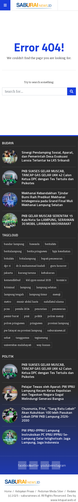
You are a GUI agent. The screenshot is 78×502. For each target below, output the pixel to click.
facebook (22, 465)
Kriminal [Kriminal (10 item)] (9, 287)
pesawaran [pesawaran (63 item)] (59, 309)
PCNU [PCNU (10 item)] (7, 309)
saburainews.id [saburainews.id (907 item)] (56, 330)
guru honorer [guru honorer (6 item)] (58, 266)
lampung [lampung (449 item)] (25, 287)
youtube (45, 465)
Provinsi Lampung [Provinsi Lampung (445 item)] (58, 323)
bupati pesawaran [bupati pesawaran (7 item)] (51, 258)
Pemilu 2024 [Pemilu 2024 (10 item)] (22, 309)
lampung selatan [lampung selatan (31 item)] (46, 287)
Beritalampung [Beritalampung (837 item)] (13, 251)
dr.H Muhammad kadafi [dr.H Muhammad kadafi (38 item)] (30, 266)
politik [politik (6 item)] (38, 316)
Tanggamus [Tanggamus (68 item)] (22, 338)
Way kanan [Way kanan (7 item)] (43, 345)
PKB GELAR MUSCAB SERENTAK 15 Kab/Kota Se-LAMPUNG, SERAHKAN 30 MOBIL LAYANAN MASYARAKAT (48, 219)
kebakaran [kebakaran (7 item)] (47, 273)
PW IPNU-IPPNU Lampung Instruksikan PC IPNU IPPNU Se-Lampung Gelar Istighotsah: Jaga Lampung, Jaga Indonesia (46, 436)
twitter (33, 465)
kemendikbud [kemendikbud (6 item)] (12, 280)
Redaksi (71, 491)
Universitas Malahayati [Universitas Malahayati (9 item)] (17, 345)
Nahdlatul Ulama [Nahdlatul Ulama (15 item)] (54, 301)
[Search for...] (34, 91)
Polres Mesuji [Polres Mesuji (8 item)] (55, 316)
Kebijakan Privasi (24, 491)
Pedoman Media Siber (50, 491)
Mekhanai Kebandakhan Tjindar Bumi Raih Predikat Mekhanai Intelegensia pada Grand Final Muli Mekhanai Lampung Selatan (47, 198)
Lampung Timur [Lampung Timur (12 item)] (38, 294)
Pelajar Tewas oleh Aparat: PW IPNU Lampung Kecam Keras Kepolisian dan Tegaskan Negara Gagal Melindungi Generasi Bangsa (48, 392)
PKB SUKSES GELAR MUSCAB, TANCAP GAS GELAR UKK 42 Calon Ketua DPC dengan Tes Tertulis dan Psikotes (48, 177)
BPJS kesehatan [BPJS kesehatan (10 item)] (61, 251)
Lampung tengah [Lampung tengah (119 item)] (14, 294)
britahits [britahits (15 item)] (9, 258)
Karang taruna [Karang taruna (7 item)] (27, 273)
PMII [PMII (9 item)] (26, 316)
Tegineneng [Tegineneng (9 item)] (41, 338)
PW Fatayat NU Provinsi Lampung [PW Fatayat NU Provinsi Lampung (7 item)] (23, 330)
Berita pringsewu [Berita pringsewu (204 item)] (37, 251)
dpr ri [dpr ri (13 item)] (7, 266)
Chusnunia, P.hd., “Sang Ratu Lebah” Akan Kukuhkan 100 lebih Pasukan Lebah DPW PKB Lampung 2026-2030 (49, 414)
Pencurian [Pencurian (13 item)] (41, 309)
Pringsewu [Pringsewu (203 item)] (36, 323)
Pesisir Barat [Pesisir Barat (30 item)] (11, 316)
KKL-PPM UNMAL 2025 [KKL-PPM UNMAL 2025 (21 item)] (38, 280)
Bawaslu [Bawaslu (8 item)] (35, 244)
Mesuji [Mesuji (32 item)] (56, 294)
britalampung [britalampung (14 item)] (27, 258)
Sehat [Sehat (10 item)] (7, 338)
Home (8, 491)
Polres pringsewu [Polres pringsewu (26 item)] (14, 323)
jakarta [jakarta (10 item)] (8, 273)
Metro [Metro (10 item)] (7, 301)
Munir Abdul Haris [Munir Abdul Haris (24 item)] (27, 301)
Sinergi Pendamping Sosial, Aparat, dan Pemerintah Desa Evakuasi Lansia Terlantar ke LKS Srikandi (47, 156)
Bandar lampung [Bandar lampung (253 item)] (14, 244)
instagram (56, 465)
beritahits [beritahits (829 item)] (50, 244)
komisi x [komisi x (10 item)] (61, 280)
